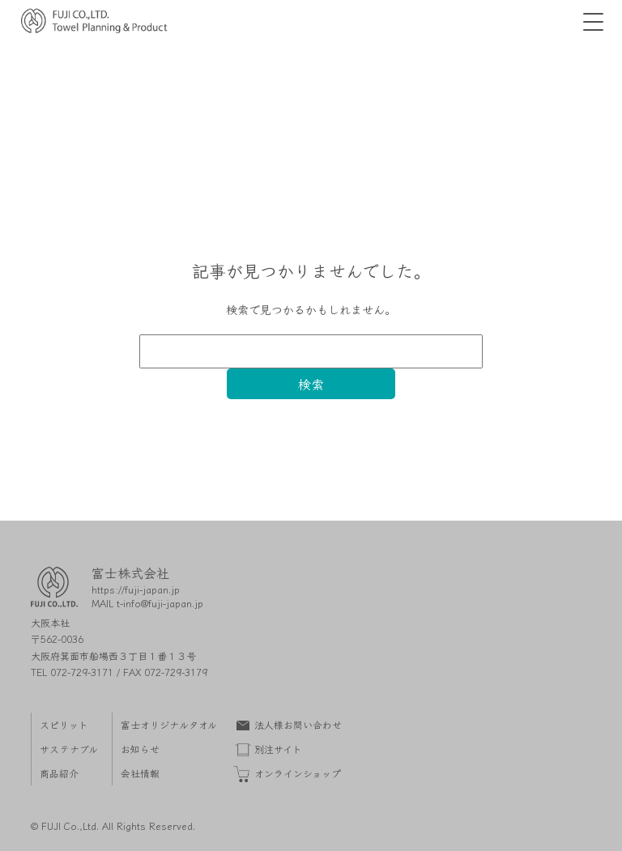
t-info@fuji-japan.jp (160, 603)
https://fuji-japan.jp (136, 589)
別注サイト (278, 748)
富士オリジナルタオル (169, 724)
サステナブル (69, 748)
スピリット (64, 724)
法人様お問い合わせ (298, 724)
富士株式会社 (130, 572)
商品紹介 (59, 773)
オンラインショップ (297, 773)
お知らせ (140, 748)
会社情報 (140, 773)
